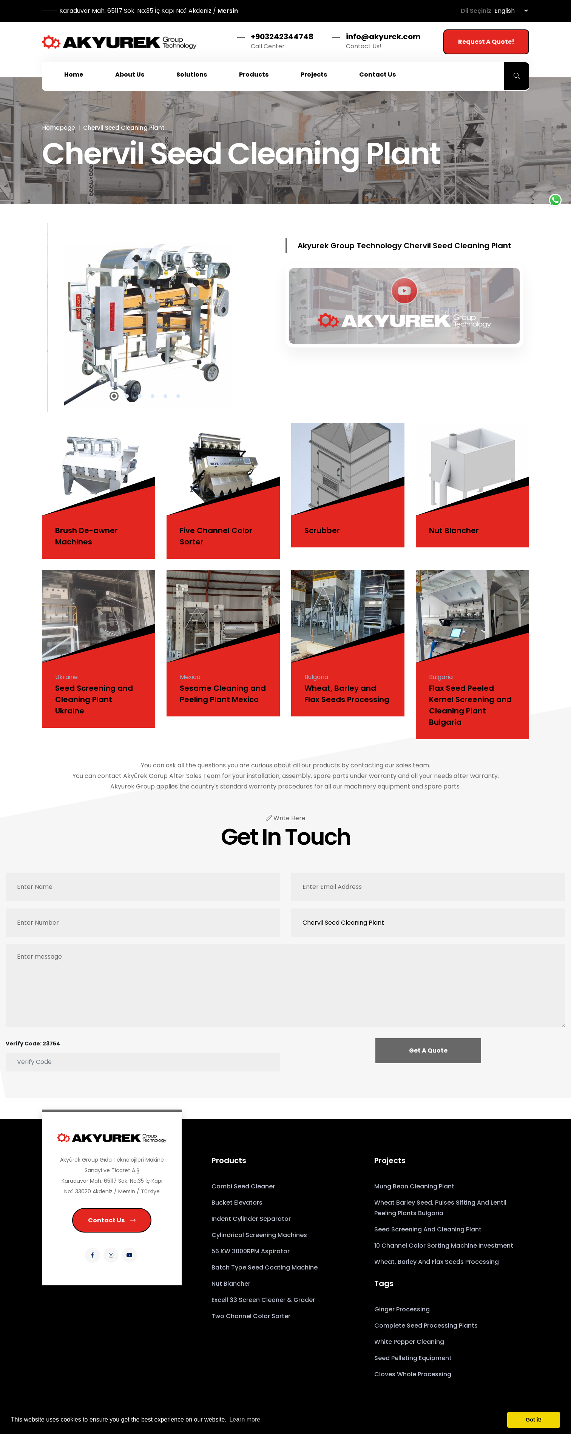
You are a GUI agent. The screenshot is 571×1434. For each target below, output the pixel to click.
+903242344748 (282, 36)
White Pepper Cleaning (409, 1341)
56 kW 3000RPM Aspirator (250, 1251)
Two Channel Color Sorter (250, 1316)
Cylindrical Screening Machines (259, 1235)
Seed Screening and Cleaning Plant (427, 1229)
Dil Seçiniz (476, 10)
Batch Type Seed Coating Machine (264, 1267)
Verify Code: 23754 (33, 1043)
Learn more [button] (244, 1419)
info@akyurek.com (383, 36)
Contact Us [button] (377, 74)
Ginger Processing (402, 1309)
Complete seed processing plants (426, 1325)
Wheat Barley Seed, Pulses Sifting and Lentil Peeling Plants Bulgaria (440, 1207)
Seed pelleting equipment (413, 1358)
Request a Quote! (486, 41)
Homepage (58, 127)
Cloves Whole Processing (412, 1374)
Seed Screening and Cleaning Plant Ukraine (94, 699)
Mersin (148, 10)
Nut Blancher (454, 530)
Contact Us (112, 1220)
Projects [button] (314, 74)
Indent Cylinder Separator (251, 1218)
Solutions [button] (191, 74)
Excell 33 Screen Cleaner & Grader (263, 1300)
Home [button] (73, 74)
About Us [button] (129, 74)
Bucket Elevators (236, 1202)
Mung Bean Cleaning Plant (414, 1186)
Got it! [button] (534, 1420)
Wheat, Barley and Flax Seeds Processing (436, 1261)
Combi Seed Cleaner (243, 1186)
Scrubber (322, 530)
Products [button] (254, 74)
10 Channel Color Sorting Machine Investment (443, 1245)
